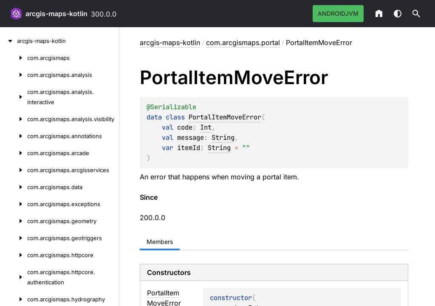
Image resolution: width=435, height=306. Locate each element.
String (223, 137)
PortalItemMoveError (225, 117)
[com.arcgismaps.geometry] (13, 221)
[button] (416, 13)
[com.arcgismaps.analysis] (13, 74)
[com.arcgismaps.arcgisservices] (13, 170)
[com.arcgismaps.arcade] (13, 153)
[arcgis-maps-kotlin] (8, 40)
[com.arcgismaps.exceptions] (13, 204)
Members (160, 241)
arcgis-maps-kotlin (56, 13)
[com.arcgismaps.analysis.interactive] (13, 96)
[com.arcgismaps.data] (13, 187)
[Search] (416, 13)
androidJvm (338, 13)
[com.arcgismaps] (13, 57)
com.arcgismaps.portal (243, 42)
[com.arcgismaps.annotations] (13, 136)
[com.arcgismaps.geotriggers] (13, 238)
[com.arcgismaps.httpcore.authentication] (13, 277)
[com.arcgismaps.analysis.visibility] (13, 119)
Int (206, 127)
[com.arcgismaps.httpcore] (13, 255)
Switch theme (397, 13)
